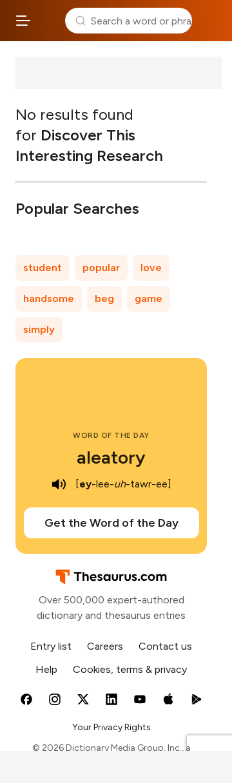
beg (104, 298)
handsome (48, 298)
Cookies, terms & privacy (130, 669)
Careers (105, 646)
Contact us (165, 646)
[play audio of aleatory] (58, 484)
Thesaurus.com (48, 20)
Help (46, 669)
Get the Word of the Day (111, 523)
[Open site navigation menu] (23, 20)
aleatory (111, 457)
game (148, 298)
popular (101, 267)
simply (39, 329)
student (42, 267)
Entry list (51, 646)
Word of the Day (111, 435)
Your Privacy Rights (111, 727)
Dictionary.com (209, 20)
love (151, 267)
